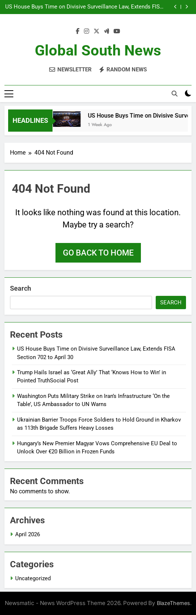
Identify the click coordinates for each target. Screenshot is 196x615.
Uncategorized (33, 578)
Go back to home (98, 252)
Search (20, 288)
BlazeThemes (173, 603)
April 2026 (27, 534)
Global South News (98, 50)
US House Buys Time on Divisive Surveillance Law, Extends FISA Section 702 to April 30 (84, 7)
